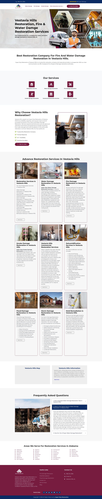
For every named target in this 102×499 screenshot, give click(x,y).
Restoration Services (32, 88)
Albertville (19, 451)
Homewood (56, 449)
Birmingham (20, 459)
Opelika (74, 449)
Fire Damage (37, 6)
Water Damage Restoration (51, 88)
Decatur (37, 451)
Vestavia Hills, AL (70, 479)
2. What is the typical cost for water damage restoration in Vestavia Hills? (65, 407)
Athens (18, 454)
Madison (55, 454)
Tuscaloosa (74, 454)
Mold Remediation (45, 476)
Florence (37, 456)
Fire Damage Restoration (70, 88)
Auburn (19, 456)
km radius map (32, 377)
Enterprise (38, 454)
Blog (41, 484)
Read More (20, 219)
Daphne (37, 449)
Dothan (37, 453)
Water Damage (28, 6)
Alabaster (19, 449)
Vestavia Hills (75, 456)
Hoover (55, 451)
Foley (36, 457)
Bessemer (19, 457)
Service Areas (43, 482)
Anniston (19, 453)
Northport (56, 459)
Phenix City (75, 451)
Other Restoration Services (56, 6)
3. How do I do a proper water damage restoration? (67, 433)
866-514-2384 (21, 1)
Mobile (55, 456)
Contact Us (42, 480)
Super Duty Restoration (61, 497)
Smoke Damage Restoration (32, 98)
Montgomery (56, 457)
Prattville (74, 453)
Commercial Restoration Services (51, 98)
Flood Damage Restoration (47, 478)
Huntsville (56, 453)
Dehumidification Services (70, 98)
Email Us (68, 476)
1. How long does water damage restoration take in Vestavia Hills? (67, 401)
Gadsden (37, 459)
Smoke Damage (44, 6)
